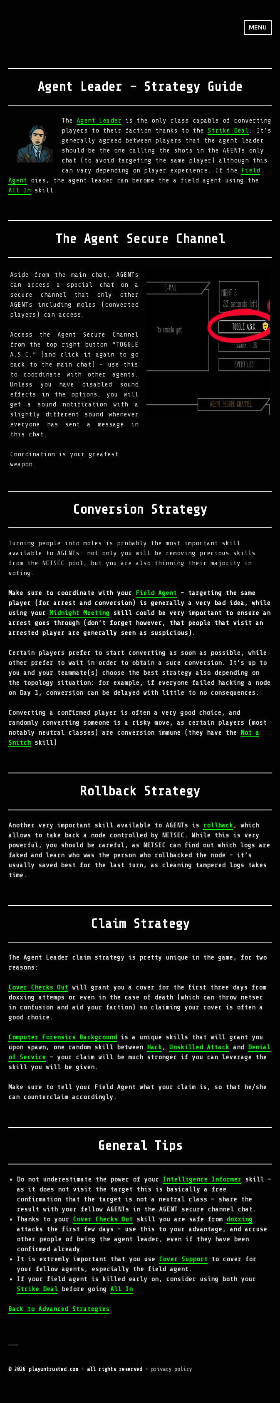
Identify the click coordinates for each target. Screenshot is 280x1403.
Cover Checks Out (38, 987)
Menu (258, 27)
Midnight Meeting (79, 613)
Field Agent (156, 593)
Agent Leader (99, 120)
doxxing (239, 1219)
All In (19, 190)
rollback (218, 825)
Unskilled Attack (199, 1047)
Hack (154, 1047)
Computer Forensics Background (62, 1037)
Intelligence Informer (202, 1179)
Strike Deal (228, 130)
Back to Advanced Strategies (58, 1309)
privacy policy (171, 1369)
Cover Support (183, 1259)
